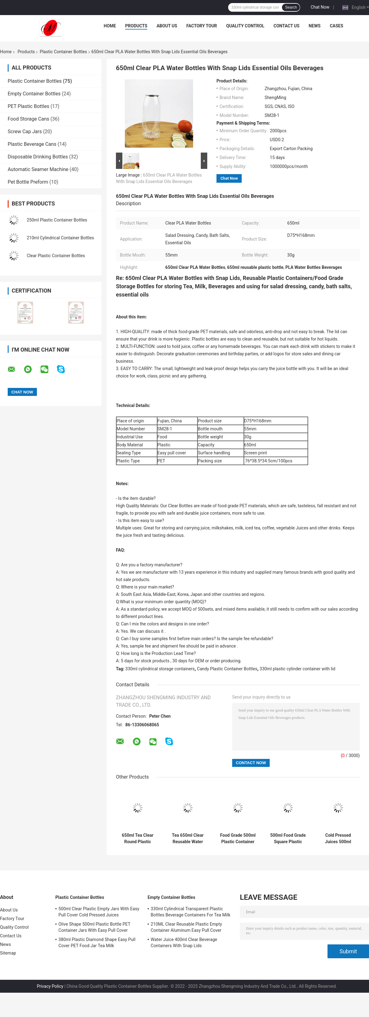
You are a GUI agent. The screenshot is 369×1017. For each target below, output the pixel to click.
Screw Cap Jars (25, 131)
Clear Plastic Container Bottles (56, 255)
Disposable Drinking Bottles (38, 157)
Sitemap (8, 953)
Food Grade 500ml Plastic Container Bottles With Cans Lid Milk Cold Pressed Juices (238, 838)
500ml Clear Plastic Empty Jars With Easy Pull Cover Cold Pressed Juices (98, 911)
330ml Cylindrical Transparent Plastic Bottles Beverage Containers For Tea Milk (190, 911)
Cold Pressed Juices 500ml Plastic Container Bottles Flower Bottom (338, 838)
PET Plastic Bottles (28, 106)
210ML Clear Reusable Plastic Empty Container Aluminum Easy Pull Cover (186, 927)
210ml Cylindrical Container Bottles (60, 237)
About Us (167, 25)
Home (110, 25)
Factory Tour (201, 25)
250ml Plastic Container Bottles (57, 219)
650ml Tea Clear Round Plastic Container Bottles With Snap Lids (138, 838)
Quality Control (245, 25)
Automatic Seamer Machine (38, 169)
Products (136, 25)
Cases (336, 25)
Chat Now (320, 7)
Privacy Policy (50, 986)
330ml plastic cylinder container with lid (297, 668)
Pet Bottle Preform (28, 182)
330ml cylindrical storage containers (160, 668)
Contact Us (286, 25)
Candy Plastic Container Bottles (227, 668)
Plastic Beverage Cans (32, 144)
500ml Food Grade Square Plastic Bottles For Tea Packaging (288, 838)
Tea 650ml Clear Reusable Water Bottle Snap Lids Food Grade (188, 838)
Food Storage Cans (28, 119)
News (315, 25)
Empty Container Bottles (34, 94)
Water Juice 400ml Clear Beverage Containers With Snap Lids (184, 942)
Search (291, 7)
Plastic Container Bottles (63, 51)
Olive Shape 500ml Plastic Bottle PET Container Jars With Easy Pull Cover (94, 927)
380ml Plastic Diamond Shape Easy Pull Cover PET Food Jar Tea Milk (97, 942)
